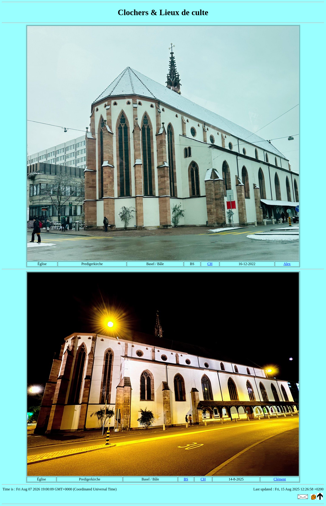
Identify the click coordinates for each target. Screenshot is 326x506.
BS (186, 479)
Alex (286, 264)
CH (209, 264)
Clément (280, 479)
